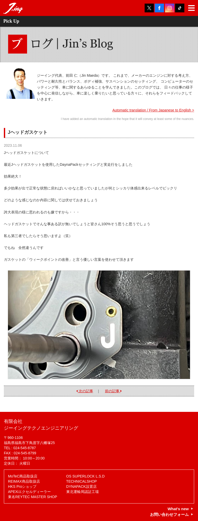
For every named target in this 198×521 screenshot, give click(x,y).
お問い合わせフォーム (169, 514)
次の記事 (84, 391)
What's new (178, 509)
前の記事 (113, 391)
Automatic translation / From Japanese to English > (153, 110)
